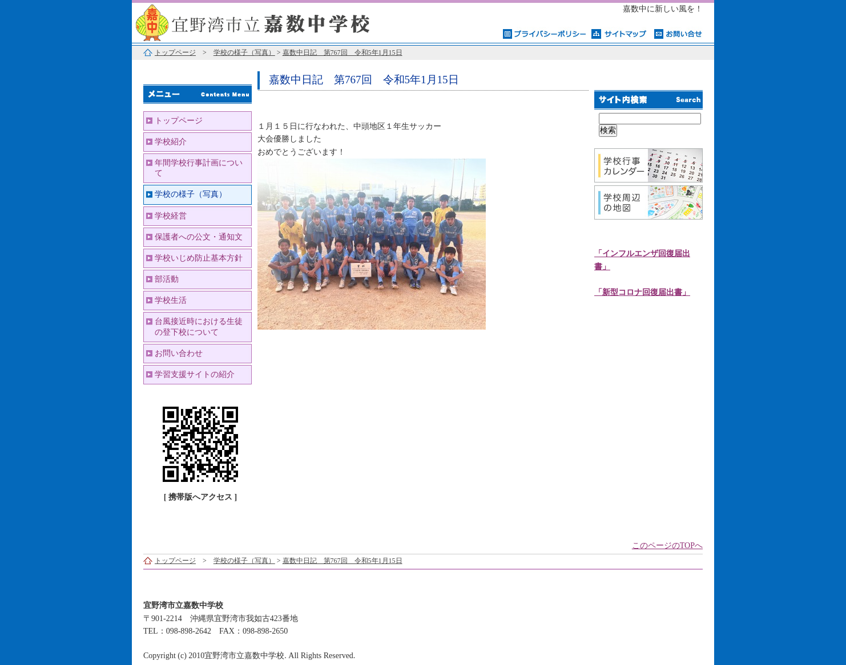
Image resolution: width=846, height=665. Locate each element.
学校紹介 (171, 141)
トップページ (175, 52)
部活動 (167, 279)
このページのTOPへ (667, 545)
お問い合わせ (179, 353)
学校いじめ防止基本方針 (199, 258)
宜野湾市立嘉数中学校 (274, 21)
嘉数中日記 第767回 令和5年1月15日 (342, 52)
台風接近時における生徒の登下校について (199, 326)
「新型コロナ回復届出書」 (642, 292)
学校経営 (171, 216)
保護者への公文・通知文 (199, 237)
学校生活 (171, 300)
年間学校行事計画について (199, 168)
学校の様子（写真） (244, 52)
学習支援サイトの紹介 (195, 374)
